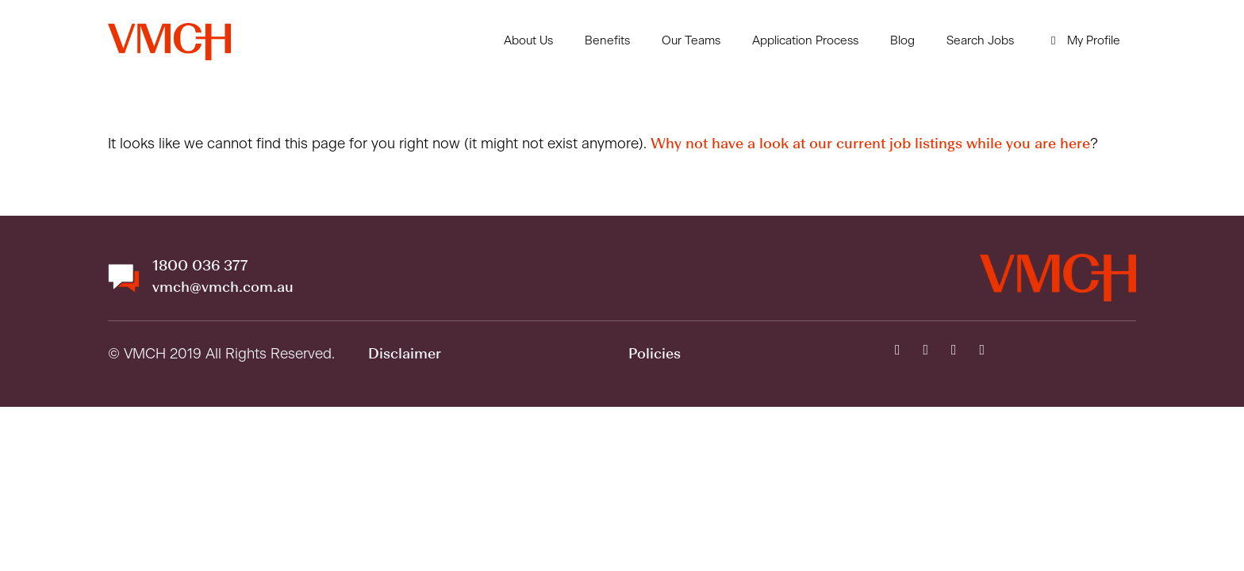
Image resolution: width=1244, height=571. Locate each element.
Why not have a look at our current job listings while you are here (870, 144)
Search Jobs (980, 41)
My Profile (1083, 41)
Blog (902, 41)
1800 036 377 (200, 266)
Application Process (805, 41)
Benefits (607, 41)
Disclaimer (404, 354)
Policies (654, 354)
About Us (528, 41)
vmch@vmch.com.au (223, 288)
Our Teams (691, 41)
